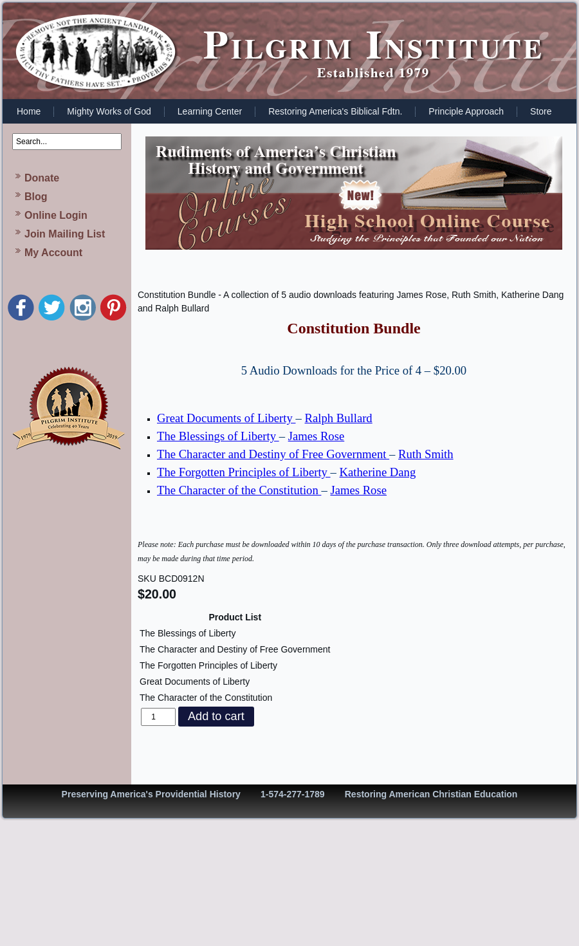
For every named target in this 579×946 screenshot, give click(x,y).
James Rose (316, 436)
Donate (41, 177)
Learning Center (210, 111)
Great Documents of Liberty (226, 418)
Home (29, 111)
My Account (53, 252)
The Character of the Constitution (239, 490)
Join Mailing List (64, 233)
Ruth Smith (426, 454)
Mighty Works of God (109, 111)
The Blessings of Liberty (218, 436)
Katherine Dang (378, 472)
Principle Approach (466, 111)
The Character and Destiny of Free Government (273, 454)
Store (540, 111)
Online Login (55, 215)
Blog (36, 196)
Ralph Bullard (338, 418)
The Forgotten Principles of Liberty (244, 472)
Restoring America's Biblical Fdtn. (335, 111)
